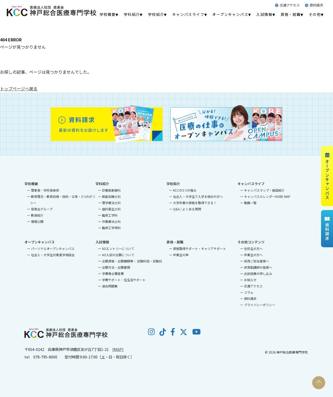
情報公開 (37, 221)
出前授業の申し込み (258, 273)
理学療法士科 (111, 202)
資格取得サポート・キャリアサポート (199, 248)
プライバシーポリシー (259, 305)
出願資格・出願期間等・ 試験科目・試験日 (132, 261)
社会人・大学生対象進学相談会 (53, 255)
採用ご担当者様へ (256, 261)
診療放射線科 (111, 190)
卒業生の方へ (253, 255)
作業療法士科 (111, 221)
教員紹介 (37, 215)
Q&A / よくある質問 (187, 209)
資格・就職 (174, 242)
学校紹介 (173, 183)
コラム (248, 292)
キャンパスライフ (251, 183)
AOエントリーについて (118, 248)
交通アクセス (287, 5)
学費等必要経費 (113, 273)
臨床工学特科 (111, 227)
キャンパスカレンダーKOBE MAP (267, 196)
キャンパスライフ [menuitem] (188, 14)
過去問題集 (110, 286)
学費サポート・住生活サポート (124, 280)
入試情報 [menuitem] (264, 14)
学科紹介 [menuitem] (132, 14)
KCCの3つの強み (184, 190)
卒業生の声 (181, 255)
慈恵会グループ (42, 209)
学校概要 (31, 183)
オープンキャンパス (327, 176)
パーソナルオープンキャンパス (52, 248)
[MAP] (118, 349)
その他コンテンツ (251, 242)
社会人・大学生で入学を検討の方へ (198, 196)
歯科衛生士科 (111, 209)
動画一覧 (250, 202)
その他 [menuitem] (315, 14)
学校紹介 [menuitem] (156, 14)
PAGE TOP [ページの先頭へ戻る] (318, 382)
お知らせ (250, 280)
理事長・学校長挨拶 (45, 190)
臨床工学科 (110, 215)
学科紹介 (102, 183)
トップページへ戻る (18, 88)
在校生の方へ (253, 248)
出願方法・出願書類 (116, 267)
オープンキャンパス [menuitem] (230, 14)
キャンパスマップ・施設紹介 (264, 190)
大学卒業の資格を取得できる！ (195, 202)
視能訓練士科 (111, 196)
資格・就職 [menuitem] (290, 14)
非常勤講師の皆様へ (258, 267)
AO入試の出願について (118, 255)
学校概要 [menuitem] (108, 14)
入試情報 (102, 242)
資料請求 (314, 5)
